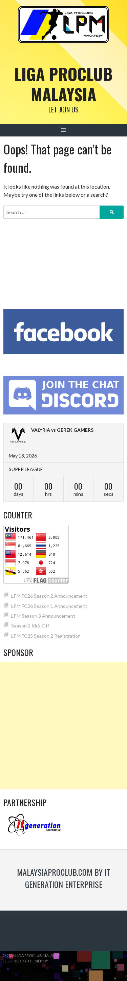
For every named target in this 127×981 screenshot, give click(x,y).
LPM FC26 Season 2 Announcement (49, 596)
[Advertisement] (63, 725)
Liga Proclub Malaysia (63, 84)
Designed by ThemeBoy (25, 961)
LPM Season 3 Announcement (43, 616)
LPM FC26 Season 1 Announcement (49, 606)
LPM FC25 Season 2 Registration (46, 636)
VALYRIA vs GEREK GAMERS (62, 430)
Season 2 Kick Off (30, 625)
